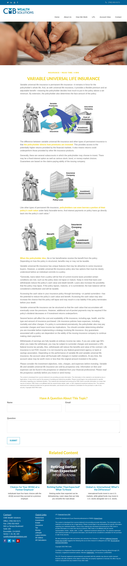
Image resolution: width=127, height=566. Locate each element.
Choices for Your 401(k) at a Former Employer (24, 488)
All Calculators (40, 540)
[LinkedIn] (11, 2)
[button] (68, 13)
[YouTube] (14, 2)
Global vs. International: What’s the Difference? (102, 488)
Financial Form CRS (64, 514)
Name (10, 402)
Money (38, 530)
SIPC (92, 552)
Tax (36, 528)
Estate (37, 523)
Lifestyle (38, 533)
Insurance (39, 525)
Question (11, 418)
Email (68, 402)
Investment (39, 520)
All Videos (39, 538)
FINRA (89, 552)
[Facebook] (17, 2)
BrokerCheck (98, 518)
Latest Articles (40, 535)
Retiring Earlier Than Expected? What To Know (63, 488)
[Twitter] (8, 2)
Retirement (39, 518)
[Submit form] (13, 440)
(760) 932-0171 (112, 2)
